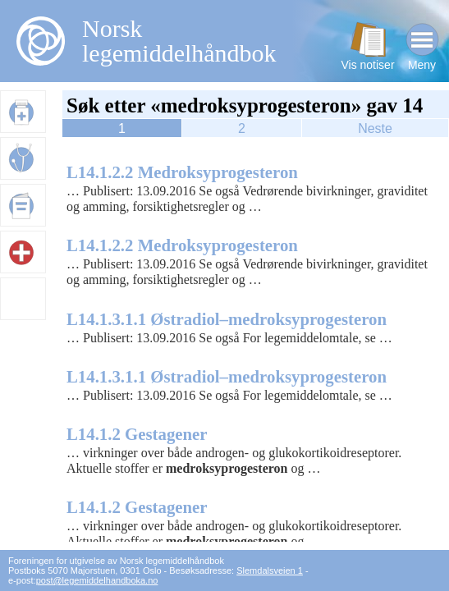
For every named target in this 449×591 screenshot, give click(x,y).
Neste (375, 128)
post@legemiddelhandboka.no (97, 580)
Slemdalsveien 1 (269, 570)
